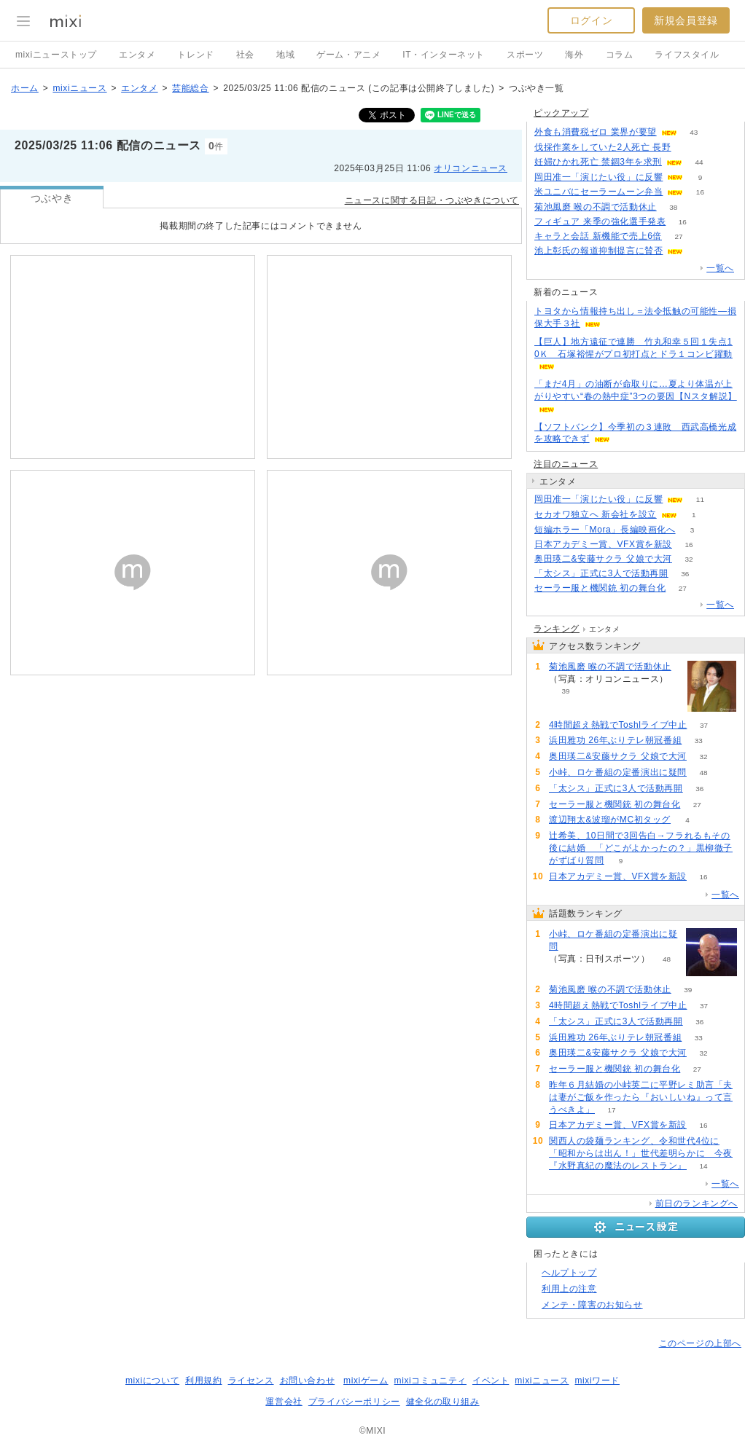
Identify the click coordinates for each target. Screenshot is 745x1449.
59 (688, 148)
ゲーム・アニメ (348, 55)
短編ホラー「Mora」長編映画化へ (605, 530)
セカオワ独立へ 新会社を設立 (595, 514)
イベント (490, 1380)
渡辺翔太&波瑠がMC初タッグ (610, 819)
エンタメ (137, 55)
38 (673, 207)
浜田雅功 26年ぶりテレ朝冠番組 (615, 740)
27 (678, 236)
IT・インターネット (443, 55)
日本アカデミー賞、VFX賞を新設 (603, 544)
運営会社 (283, 1402)
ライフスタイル (687, 55)
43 (694, 132)
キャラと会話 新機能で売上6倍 (598, 236)
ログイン (591, 20)
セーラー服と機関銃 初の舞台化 (600, 588)
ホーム (25, 88)
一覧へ (720, 268)
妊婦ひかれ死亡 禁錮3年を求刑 (598, 162)
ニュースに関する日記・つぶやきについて (432, 200)
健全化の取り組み (443, 1402)
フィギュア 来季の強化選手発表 (600, 221)
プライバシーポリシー (354, 1402)
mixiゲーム (366, 1380)
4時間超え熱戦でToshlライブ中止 (618, 725)
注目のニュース (566, 464)
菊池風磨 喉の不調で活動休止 (595, 207)
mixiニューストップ (56, 55)
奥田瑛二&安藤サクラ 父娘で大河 (603, 559)
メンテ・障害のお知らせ (592, 1305)
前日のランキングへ (696, 1203)
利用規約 (203, 1380)
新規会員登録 (686, 20)
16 (700, 192)
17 (611, 1110)
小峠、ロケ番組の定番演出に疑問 (618, 772)
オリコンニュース (470, 168)
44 (699, 162)
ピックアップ (561, 113)
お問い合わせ (307, 1380)
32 (688, 559)
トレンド (195, 55)
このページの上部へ (700, 1343)
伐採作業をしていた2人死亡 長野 (602, 147)
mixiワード (597, 1380)
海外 (574, 55)
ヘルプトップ (569, 1273)
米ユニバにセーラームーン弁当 (598, 191)
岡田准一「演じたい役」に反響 (598, 177)
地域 (285, 55)
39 (565, 691)
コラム (619, 55)
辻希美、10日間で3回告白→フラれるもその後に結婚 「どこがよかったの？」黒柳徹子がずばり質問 (641, 847)
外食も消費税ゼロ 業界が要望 (595, 132)
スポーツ (525, 55)
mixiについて (152, 1380)
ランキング (557, 629)
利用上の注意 (569, 1289)
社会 (245, 55)
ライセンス (251, 1380)
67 (700, 251)
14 (703, 1166)
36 (685, 574)
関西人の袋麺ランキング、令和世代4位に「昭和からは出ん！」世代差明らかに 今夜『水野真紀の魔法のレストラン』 (641, 1153)
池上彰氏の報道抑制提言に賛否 (598, 251)
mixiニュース (79, 88)
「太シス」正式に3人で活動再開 (601, 573)
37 (704, 725)
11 (700, 499)
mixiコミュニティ (430, 1380)
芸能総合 (190, 88)
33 (699, 741)
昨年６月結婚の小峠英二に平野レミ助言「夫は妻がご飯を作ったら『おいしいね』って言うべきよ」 (641, 1097)
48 (703, 773)
